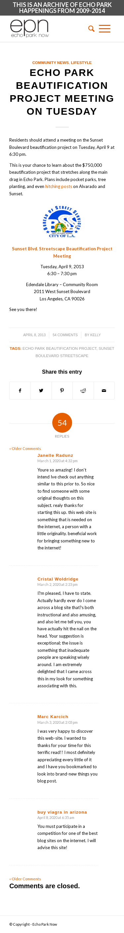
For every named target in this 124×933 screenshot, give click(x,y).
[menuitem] (89, 28)
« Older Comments (25, 448)
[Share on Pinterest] (62, 390)
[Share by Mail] (104, 390)
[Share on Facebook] (20, 390)
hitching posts (58, 186)
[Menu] (105, 28)
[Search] (89, 28)
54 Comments (65, 335)
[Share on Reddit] (83, 390)
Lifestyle (81, 62)
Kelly (95, 335)
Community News (50, 62)
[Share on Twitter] (41, 390)
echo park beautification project (59, 348)
